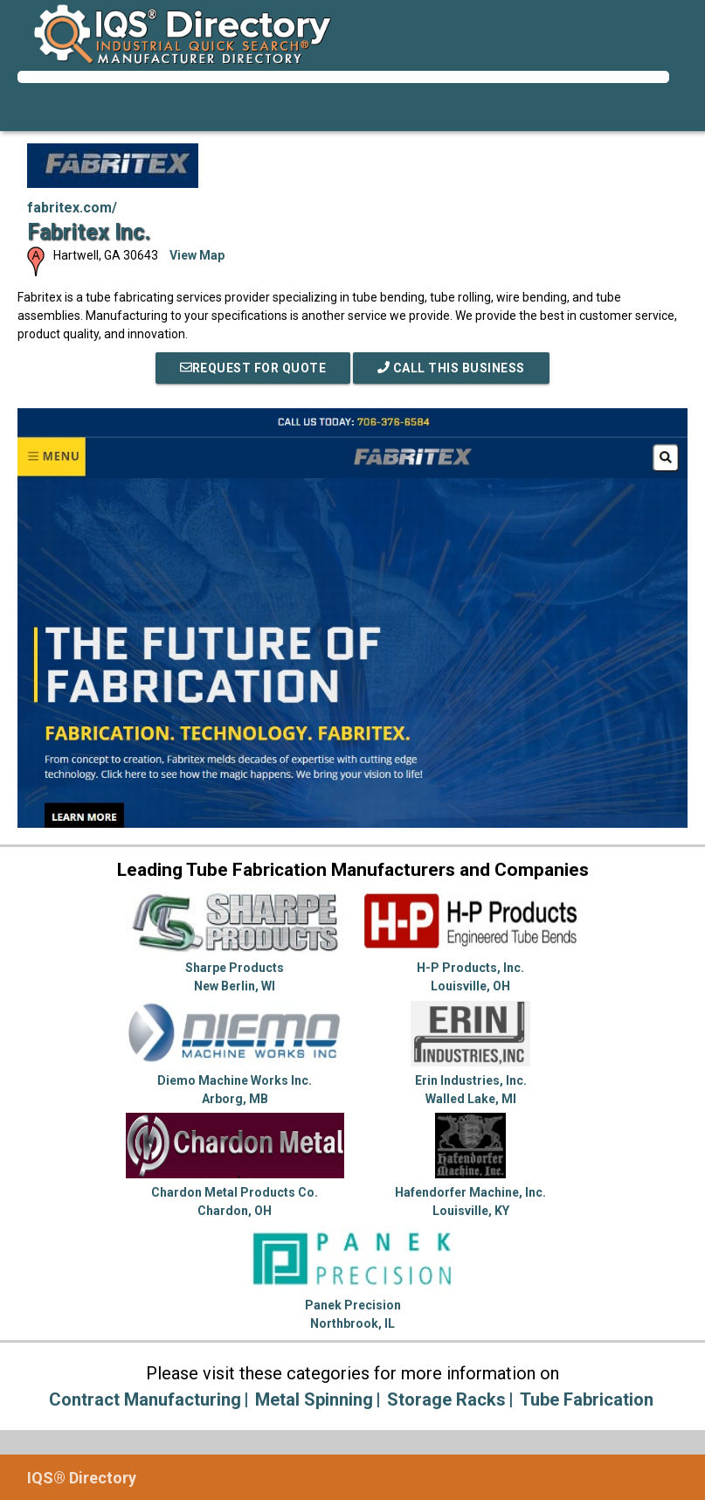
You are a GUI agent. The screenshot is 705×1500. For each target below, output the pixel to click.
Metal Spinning (314, 1399)
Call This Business (451, 368)
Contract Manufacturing (145, 1399)
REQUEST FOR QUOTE (253, 368)
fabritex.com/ (72, 207)
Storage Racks (446, 1399)
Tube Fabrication (586, 1399)
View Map (197, 255)
